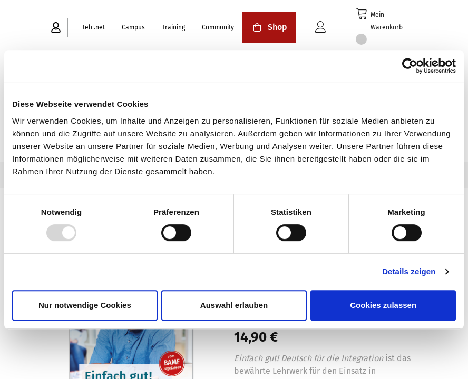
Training (173, 27)
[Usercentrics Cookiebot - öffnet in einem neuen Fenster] (410, 66)
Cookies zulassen (383, 305)
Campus (133, 27)
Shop (269, 27)
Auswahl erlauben (234, 305)
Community (218, 27)
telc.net (94, 27)
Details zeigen (408, 271)
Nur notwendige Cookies (84, 305)
